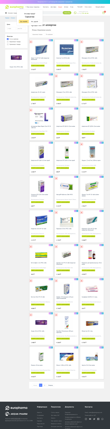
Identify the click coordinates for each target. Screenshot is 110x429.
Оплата (53, 418)
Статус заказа (88, 7)
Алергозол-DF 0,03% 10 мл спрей (65, 161)
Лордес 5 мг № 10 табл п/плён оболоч (90, 196)
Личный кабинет (100, 7)
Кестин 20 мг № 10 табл (38, 298)
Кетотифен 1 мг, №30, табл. (39, 263)
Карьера (39, 421)
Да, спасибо (23, 21)
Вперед (50, 386)
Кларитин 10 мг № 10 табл (38, 229)
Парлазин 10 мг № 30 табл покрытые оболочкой (89, 230)
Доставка (53, 7)
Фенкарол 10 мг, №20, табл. (89, 59)
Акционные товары (37, 35)
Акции (60, 7)
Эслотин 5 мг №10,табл (63, 59)
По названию (49, 35)
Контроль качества (56, 426)
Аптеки (66, 7)
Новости (39, 412)
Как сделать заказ (56, 421)
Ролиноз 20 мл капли (37, 366)
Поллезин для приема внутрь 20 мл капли (92, 264)
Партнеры (40, 426)
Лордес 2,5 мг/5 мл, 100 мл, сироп (91, 161)
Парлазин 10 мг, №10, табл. (64, 229)
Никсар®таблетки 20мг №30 (64, 195)
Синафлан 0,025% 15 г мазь (89, 298)
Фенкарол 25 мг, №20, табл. (64, 93)
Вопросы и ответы (56, 423)
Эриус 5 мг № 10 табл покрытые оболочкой (40, 59)
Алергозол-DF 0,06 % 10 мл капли (65, 127)
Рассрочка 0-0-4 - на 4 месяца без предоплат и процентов (55, 2)
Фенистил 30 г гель (87, 332)
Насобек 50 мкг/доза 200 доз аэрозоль (64, 332)
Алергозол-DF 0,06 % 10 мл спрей (40, 161)
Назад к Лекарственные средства (42, 31)
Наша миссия (40, 423)
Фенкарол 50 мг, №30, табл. (89, 93)
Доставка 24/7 (55, 415)
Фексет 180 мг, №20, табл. (63, 366)
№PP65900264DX (16, 418)
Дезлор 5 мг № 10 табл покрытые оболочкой (65, 264)
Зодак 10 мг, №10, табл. (37, 332)
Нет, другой (34, 21)
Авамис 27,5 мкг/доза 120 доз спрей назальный (64, 298)
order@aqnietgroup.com (95, 412)
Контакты (46, 7)
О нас (71, 7)
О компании (40, 415)
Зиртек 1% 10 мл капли (88, 366)
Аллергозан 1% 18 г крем (38, 93)
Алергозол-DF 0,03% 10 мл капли (91, 127)
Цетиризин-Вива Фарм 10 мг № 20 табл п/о (41, 127)
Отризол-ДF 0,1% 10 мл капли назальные (39, 196)
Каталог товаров (11, 13)
